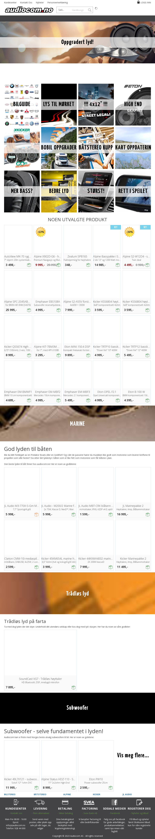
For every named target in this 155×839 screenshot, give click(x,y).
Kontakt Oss (26, 2)
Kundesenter (10, 2)
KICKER (96, 794)
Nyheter (40, 2)
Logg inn (145, 2)
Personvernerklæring (57, 2)
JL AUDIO (127, 794)
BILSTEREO (9, 794)
